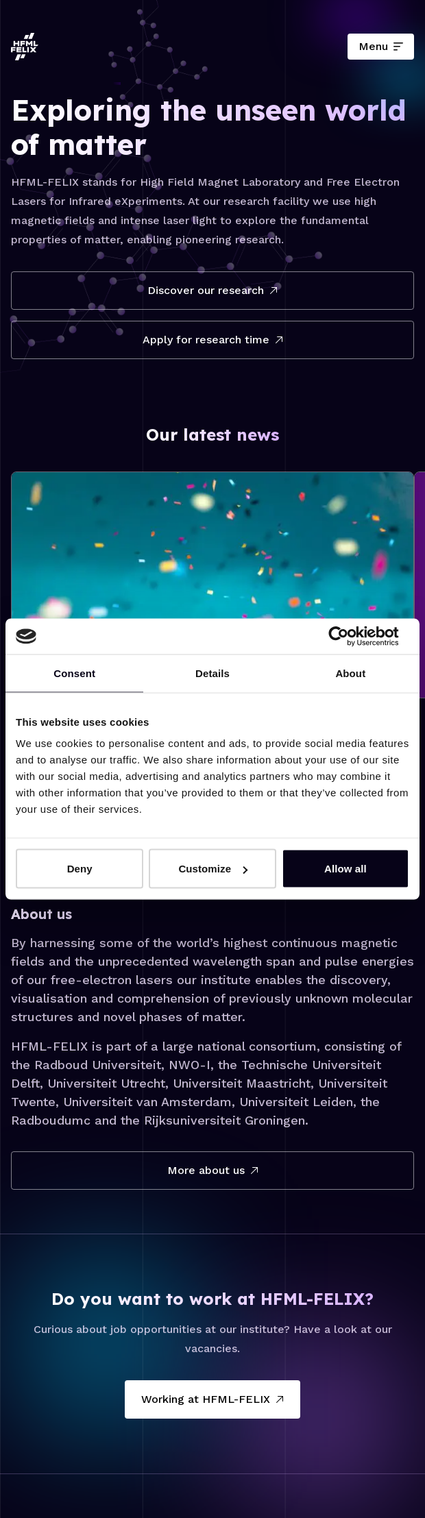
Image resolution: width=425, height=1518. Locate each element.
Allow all (345, 868)
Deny (80, 868)
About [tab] (350, 672)
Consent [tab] (74, 672)
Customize (212, 868)
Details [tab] (212, 672)
